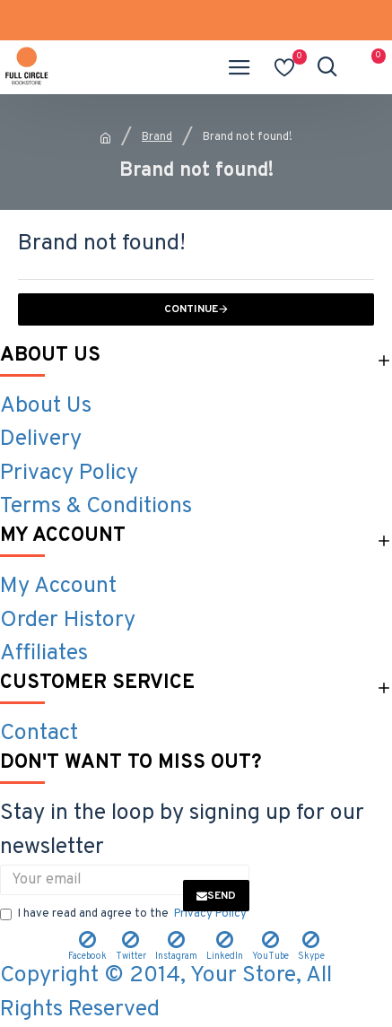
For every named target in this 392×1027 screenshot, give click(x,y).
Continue (191, 309)
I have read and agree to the (124, 915)
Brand (157, 137)
